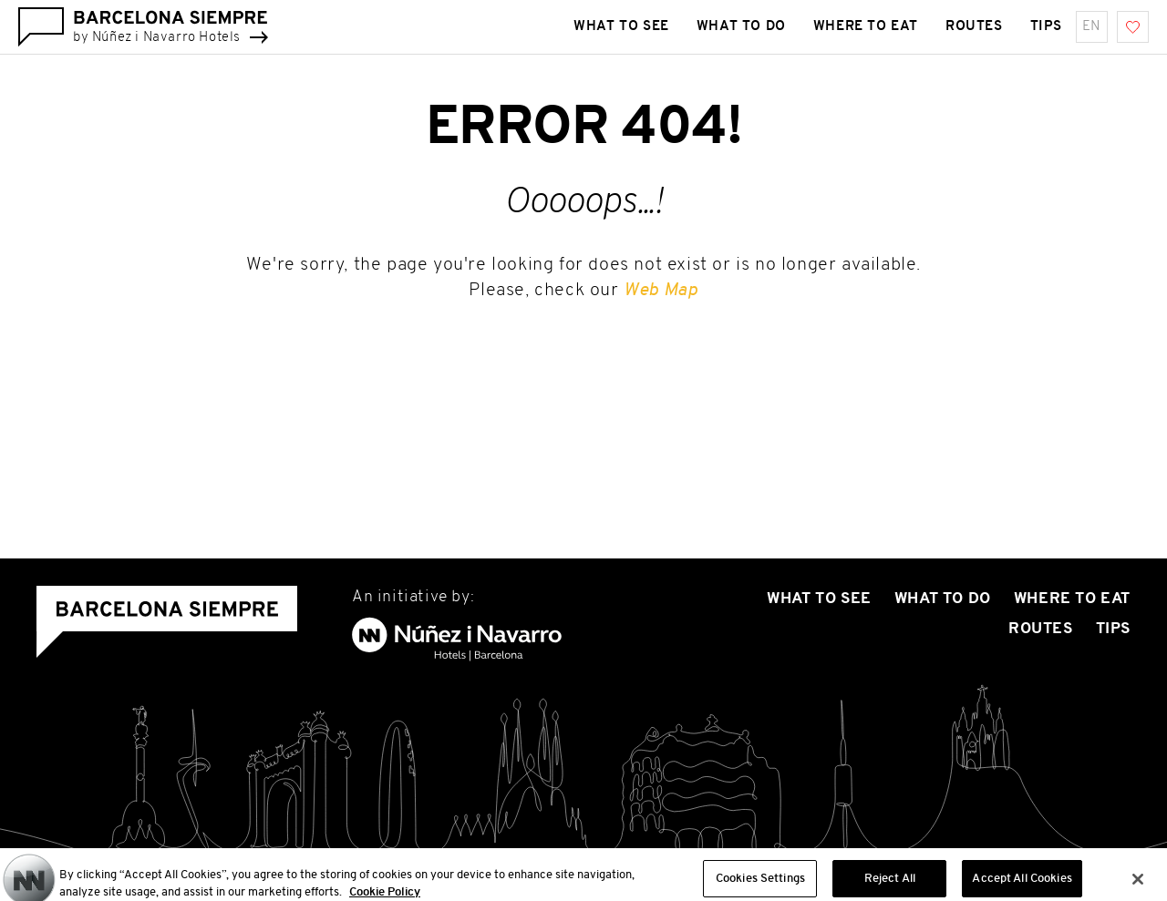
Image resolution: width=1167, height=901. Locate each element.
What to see (819, 599)
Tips (1113, 629)
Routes (1040, 629)
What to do (942, 599)
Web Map (660, 291)
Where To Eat (1072, 599)
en (1091, 27)
